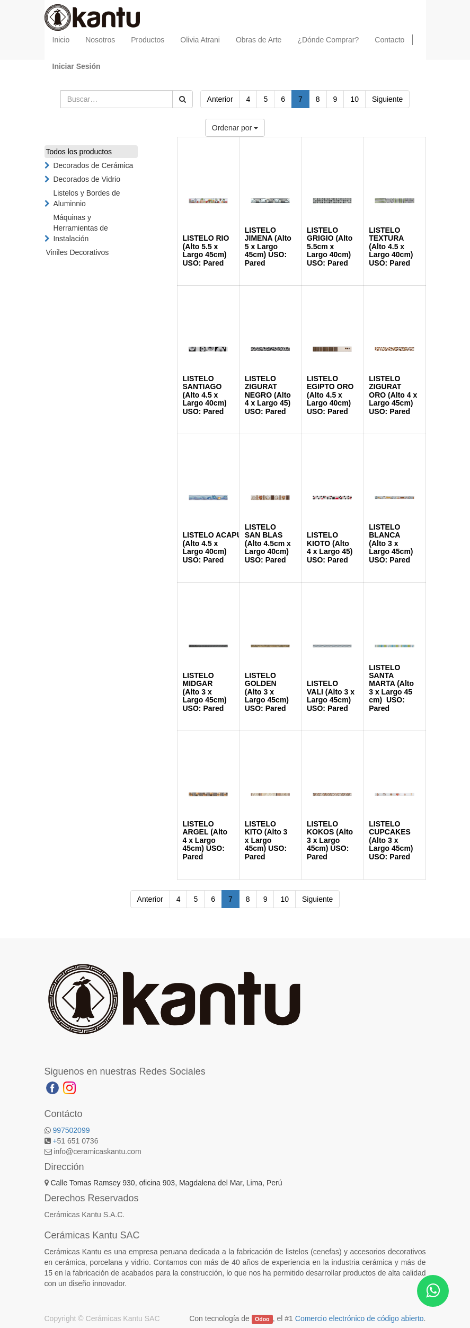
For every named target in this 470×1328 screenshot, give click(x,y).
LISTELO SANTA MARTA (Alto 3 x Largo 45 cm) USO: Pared (391, 688)
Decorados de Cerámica (93, 165)
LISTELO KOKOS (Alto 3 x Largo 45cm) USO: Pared (330, 840)
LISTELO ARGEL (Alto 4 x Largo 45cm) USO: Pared (205, 840)
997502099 (71, 1130)
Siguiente (387, 99)
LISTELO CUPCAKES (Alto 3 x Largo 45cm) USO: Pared (391, 840)
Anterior (220, 99)
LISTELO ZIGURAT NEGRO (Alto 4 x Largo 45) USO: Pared (268, 395)
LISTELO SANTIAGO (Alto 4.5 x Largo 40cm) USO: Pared (205, 395)
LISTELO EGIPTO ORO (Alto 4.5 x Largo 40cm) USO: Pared (330, 395)
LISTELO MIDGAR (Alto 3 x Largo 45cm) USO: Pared (205, 692)
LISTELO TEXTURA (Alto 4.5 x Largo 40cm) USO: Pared (391, 246)
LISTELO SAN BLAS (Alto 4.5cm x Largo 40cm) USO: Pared (268, 543)
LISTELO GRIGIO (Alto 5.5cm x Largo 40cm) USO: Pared (329, 246)
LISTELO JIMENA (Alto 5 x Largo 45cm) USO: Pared (268, 246)
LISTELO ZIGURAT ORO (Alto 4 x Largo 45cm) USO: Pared (393, 395)
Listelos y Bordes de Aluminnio (86, 198)
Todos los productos (79, 151)
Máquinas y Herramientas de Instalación (80, 228)
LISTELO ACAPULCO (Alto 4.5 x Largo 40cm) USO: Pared (220, 547)
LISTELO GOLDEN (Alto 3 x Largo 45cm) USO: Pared (267, 692)
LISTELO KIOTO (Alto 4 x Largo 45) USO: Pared (329, 547)
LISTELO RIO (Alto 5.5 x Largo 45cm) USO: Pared (206, 250)
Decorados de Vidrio (86, 179)
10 (354, 99)
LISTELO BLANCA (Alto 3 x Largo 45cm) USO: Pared (391, 543)
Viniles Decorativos (77, 252)
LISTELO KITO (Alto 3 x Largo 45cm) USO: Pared (266, 840)
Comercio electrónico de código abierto (359, 1318)
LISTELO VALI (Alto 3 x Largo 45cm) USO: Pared (330, 695)
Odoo (262, 1319)
